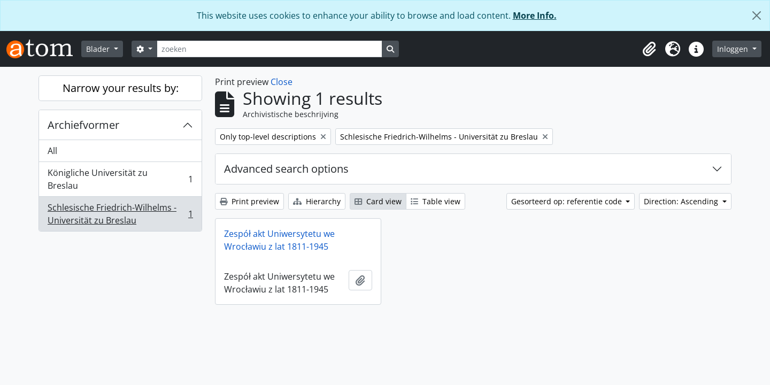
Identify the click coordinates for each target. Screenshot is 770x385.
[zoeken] (269, 49)
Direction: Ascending (682, 201)
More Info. (535, 15)
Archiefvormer (83, 125)
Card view (378, 201)
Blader (99, 49)
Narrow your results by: (121, 88)
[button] (649, 49)
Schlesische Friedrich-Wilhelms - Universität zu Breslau (120, 214)
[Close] (756, 15)
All (52, 151)
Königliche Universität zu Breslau (120, 179)
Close (281, 82)
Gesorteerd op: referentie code (567, 201)
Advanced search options (286, 168)
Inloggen (733, 49)
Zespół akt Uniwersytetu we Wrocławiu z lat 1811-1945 (279, 240)
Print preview (249, 201)
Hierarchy (317, 201)
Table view (435, 201)
